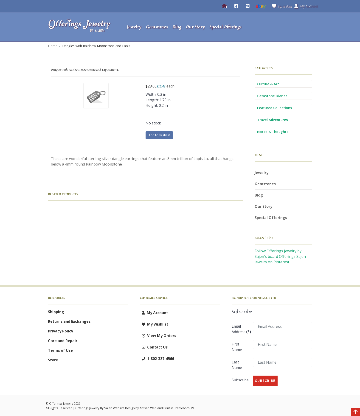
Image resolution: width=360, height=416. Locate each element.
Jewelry (261, 172)
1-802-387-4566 (157, 358)
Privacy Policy (60, 331)
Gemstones (265, 183)
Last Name (237, 365)
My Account (154, 312)
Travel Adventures (272, 119)
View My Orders (158, 335)
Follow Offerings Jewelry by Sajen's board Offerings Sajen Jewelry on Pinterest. (280, 256)
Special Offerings (271, 217)
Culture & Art (268, 84)
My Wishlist (281, 6)
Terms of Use (60, 350)
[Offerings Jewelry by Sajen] (81, 27)
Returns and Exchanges (69, 321)
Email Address (241, 329)
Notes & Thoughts (272, 131)
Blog (259, 195)
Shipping (56, 311)
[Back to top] (356, 412)
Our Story (263, 206)
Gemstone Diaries (272, 95)
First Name (237, 347)
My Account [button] (306, 6)
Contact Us (154, 347)
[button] (283, 27)
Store (53, 360)
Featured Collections (274, 107)
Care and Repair (62, 340)
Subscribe (240, 379)
